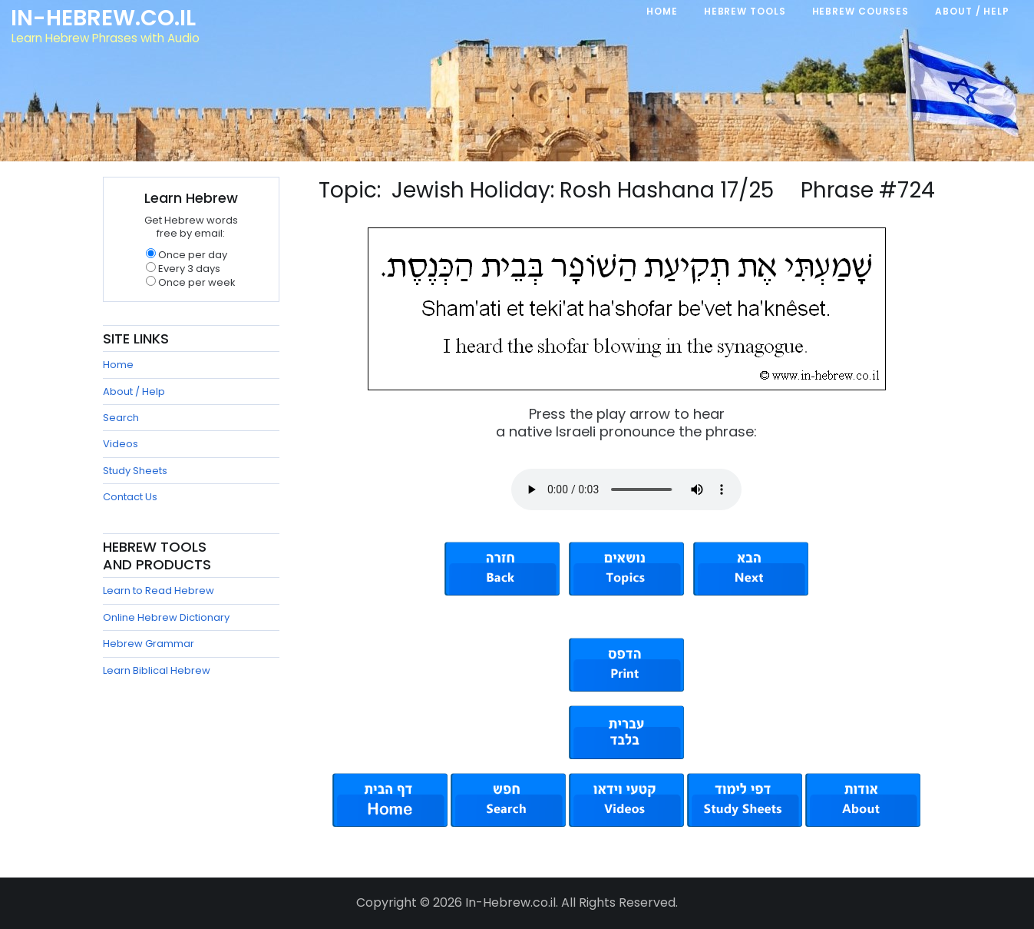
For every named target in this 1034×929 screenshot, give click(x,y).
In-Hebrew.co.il (104, 18)
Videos (120, 443)
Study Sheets (135, 470)
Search (121, 417)
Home (118, 364)
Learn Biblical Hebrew (156, 670)
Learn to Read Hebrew (158, 590)
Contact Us (130, 496)
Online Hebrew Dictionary (166, 617)
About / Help (134, 391)
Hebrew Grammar (148, 643)
